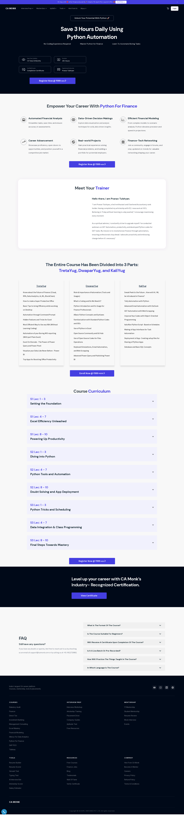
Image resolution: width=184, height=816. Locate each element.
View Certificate (89, 595)
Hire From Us (73, 8)
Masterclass (41, 8)
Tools (62, 8)
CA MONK (11, 8)
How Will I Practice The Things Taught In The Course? (124, 659)
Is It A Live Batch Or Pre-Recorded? (124, 651)
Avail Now (121, 2)
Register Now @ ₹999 (52, 80)
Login (174, 8)
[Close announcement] (177, 2)
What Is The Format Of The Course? (124, 625)
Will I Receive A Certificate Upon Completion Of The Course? (124, 642)
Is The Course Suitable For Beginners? (124, 634)
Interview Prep (27, 8)
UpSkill (53, 8)
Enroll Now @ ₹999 (92, 373)
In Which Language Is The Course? (124, 668)
